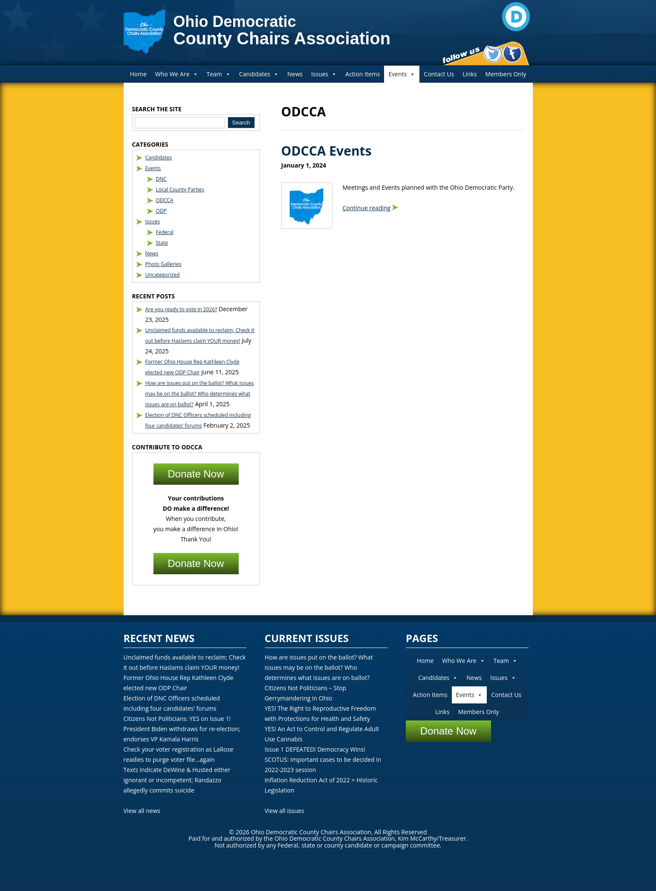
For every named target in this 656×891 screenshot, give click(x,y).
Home (138, 74)
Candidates (259, 74)
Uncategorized (162, 274)
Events (401, 74)
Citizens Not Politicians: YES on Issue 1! (177, 719)
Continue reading (367, 208)
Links (469, 74)
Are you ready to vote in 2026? (181, 309)
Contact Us (439, 74)
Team (219, 74)
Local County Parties (180, 189)
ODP (161, 210)
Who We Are (176, 74)
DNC (161, 178)
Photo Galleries (163, 264)
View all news (142, 811)
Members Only (505, 74)
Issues (324, 74)
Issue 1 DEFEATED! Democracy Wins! (315, 749)
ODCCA (164, 200)
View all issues (284, 811)
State (162, 242)
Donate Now (196, 474)
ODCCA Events (326, 150)
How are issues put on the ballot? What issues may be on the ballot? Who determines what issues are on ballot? (199, 393)
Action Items (362, 74)
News (295, 74)
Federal (165, 232)
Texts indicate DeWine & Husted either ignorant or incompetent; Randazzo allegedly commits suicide (177, 780)
